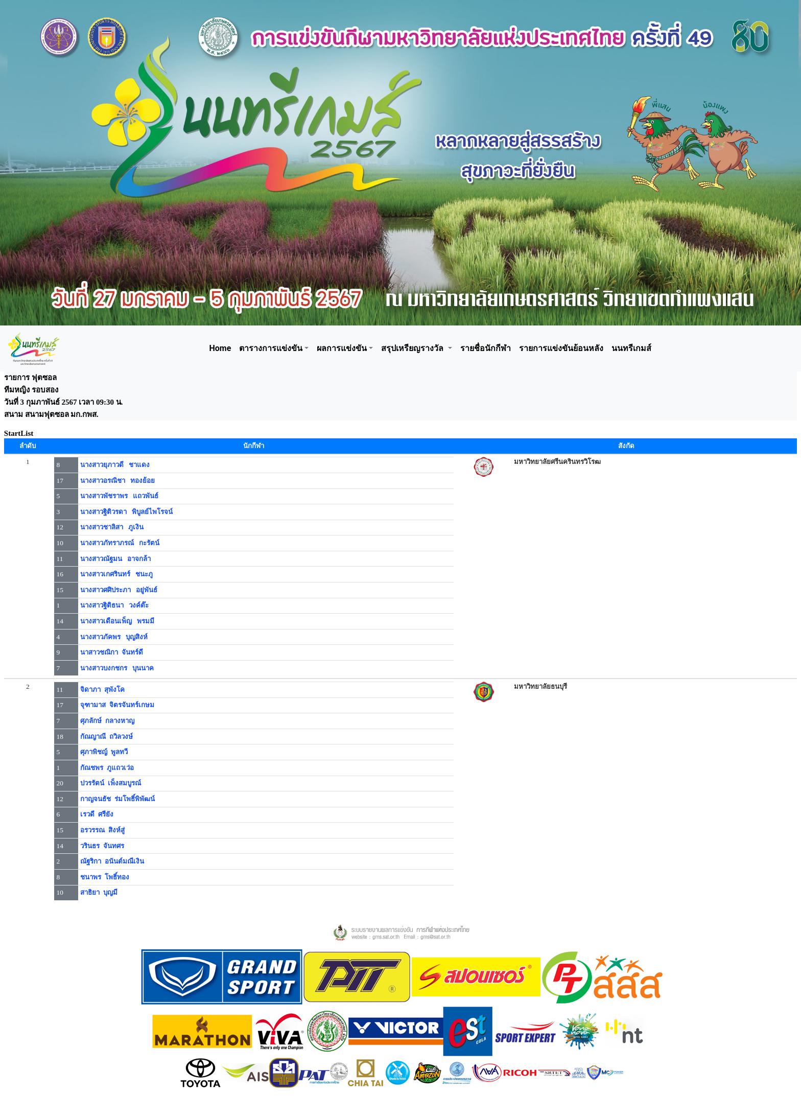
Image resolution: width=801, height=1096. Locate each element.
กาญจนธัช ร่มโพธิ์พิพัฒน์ (117, 799)
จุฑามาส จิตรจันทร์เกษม (117, 705)
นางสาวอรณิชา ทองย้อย (117, 480)
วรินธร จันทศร (102, 846)
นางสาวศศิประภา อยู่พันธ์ (118, 590)
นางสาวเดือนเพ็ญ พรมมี (117, 621)
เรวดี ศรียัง (96, 814)
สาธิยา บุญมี (98, 892)
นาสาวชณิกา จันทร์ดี (111, 652)
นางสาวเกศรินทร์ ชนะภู (116, 574)
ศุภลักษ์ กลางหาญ (107, 721)
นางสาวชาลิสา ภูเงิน (112, 527)
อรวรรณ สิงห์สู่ (102, 830)
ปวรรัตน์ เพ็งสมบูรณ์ (110, 783)
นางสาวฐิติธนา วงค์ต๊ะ (114, 605)
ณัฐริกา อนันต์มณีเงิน (112, 861)
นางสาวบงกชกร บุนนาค (117, 668)
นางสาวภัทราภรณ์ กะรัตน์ (119, 543)
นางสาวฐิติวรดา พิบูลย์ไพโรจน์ (126, 512)
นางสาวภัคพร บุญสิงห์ (114, 637)
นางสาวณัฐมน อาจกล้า (115, 559)
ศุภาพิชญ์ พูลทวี (104, 752)
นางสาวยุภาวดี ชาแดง (115, 465)
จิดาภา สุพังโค (102, 689)
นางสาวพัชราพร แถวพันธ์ (119, 496)
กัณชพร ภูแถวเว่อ (107, 768)
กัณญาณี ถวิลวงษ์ (106, 736)
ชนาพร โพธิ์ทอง (104, 877)
